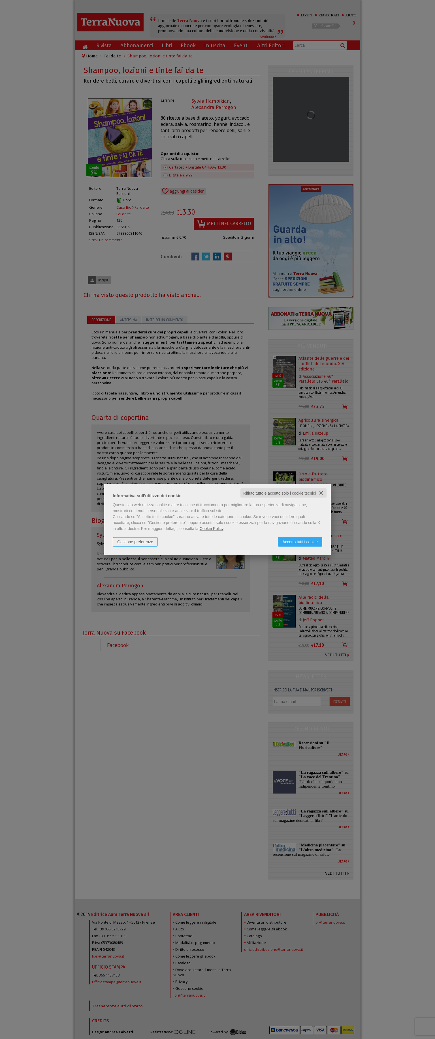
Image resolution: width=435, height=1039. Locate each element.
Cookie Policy (211, 528)
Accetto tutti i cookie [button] (300, 541)
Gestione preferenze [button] (135, 541)
